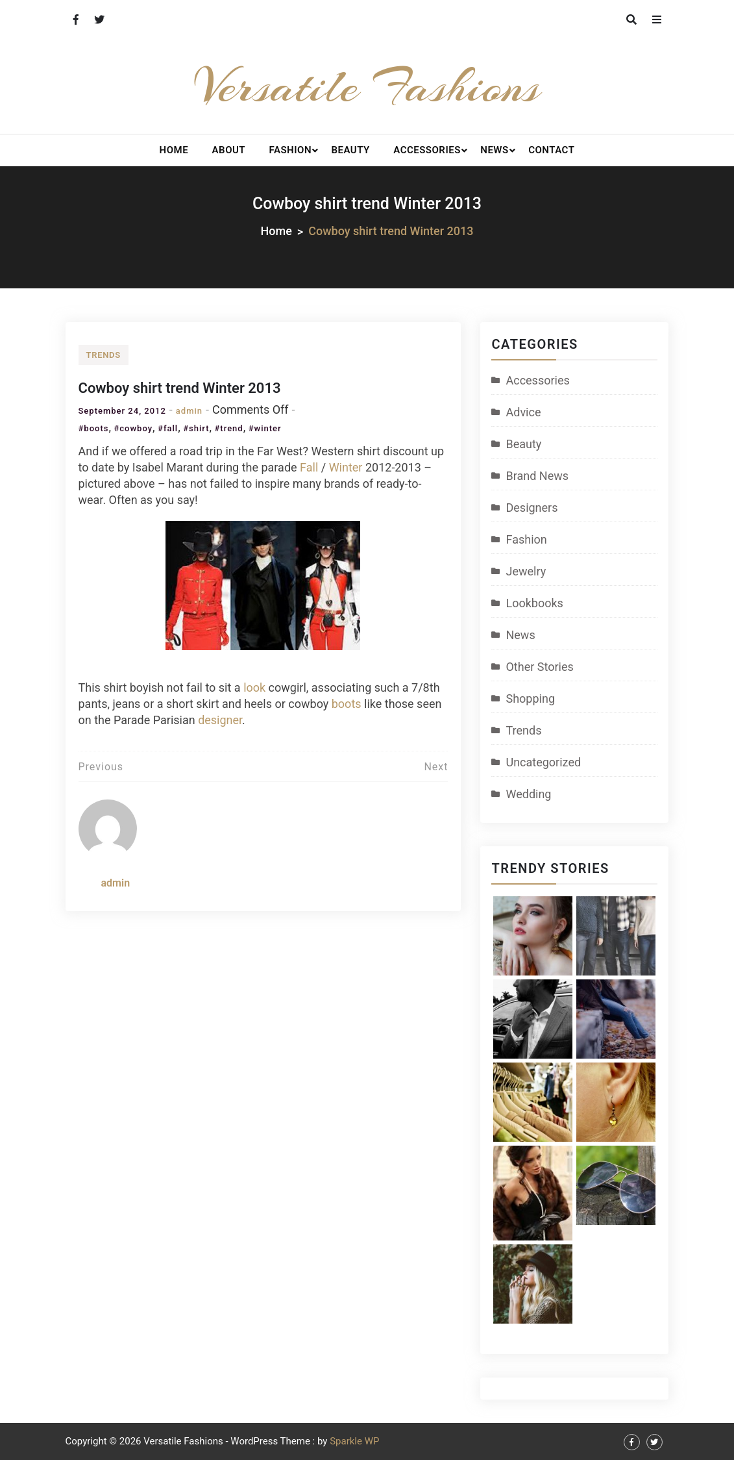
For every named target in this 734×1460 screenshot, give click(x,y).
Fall (309, 467)
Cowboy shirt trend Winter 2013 (180, 388)
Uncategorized (543, 762)
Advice (523, 412)
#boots (94, 428)
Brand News (537, 476)
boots (346, 704)
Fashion (290, 150)
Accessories (427, 150)
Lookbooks (534, 603)
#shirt (196, 428)
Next (436, 767)
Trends (103, 355)
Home (174, 150)
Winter (346, 467)
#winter (265, 428)
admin (189, 411)
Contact (551, 150)
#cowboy (133, 428)
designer (220, 720)
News (494, 150)
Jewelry (526, 571)
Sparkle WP (354, 1441)
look (254, 687)
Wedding (528, 794)
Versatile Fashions (367, 86)
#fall (168, 428)
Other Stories (539, 666)
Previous (101, 767)
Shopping (530, 698)
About (228, 150)
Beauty (350, 150)
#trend (228, 428)
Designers (531, 507)
